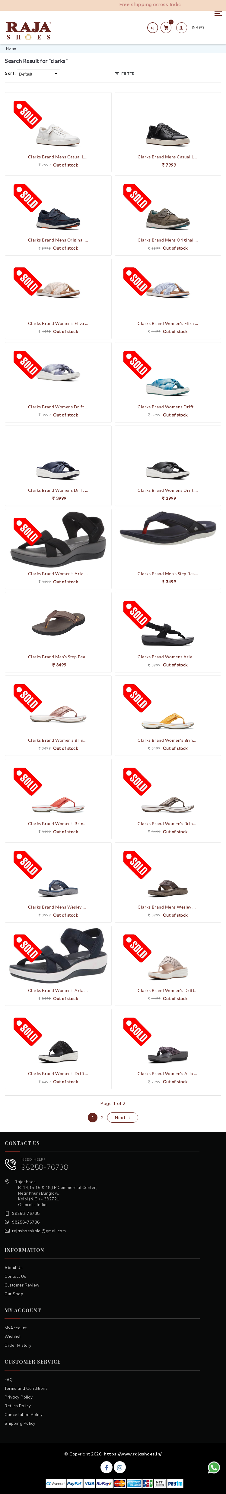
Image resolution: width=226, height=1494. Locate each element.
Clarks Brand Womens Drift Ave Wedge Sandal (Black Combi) (58, 406)
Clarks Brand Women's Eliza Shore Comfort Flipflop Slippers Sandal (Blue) (168, 323)
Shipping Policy (20, 1423)
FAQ (9, 1379)
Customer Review (22, 1285)
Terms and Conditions (26, 1388)
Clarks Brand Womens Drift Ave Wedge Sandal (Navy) (58, 490)
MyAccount (16, 1327)
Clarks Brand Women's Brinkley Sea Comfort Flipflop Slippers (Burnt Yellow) (168, 740)
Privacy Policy (19, 1397)
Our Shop (14, 1293)
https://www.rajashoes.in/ (133, 1454)
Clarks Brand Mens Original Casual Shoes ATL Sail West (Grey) (168, 239)
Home (11, 48)
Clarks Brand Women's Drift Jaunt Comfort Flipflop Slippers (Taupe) (168, 990)
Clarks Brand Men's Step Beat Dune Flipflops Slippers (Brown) (58, 656)
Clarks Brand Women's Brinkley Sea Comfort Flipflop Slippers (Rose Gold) (58, 740)
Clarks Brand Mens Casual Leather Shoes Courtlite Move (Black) (168, 156)
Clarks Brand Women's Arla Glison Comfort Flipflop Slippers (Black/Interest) (168, 1073)
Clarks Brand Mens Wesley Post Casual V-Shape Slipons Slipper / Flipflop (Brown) (168, 906)
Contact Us (15, 1276)
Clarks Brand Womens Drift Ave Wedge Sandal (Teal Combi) (168, 406)
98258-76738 (44, 1166)
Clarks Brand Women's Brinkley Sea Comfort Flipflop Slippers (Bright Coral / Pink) (58, 823)
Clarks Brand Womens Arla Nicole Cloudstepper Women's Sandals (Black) (168, 656)
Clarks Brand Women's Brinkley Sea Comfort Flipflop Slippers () (168, 823)
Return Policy (18, 1405)
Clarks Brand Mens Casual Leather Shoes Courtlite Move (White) (58, 156)
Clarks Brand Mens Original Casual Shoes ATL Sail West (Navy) (58, 239)
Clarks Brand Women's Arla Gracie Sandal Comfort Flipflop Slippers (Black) (58, 573)
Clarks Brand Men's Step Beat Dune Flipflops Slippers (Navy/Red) (168, 573)
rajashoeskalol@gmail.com (39, 1230)
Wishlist (13, 1336)
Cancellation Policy (24, 1414)
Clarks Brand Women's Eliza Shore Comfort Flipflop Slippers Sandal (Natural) (58, 323)
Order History (18, 1345)
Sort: (10, 73)
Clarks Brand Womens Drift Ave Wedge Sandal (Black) (168, 490)
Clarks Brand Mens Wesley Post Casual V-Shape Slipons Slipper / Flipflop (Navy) (58, 906)
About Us (14, 1267)
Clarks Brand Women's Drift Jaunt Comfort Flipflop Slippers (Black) (58, 1073)
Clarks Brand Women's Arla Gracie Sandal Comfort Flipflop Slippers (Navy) (58, 990)
